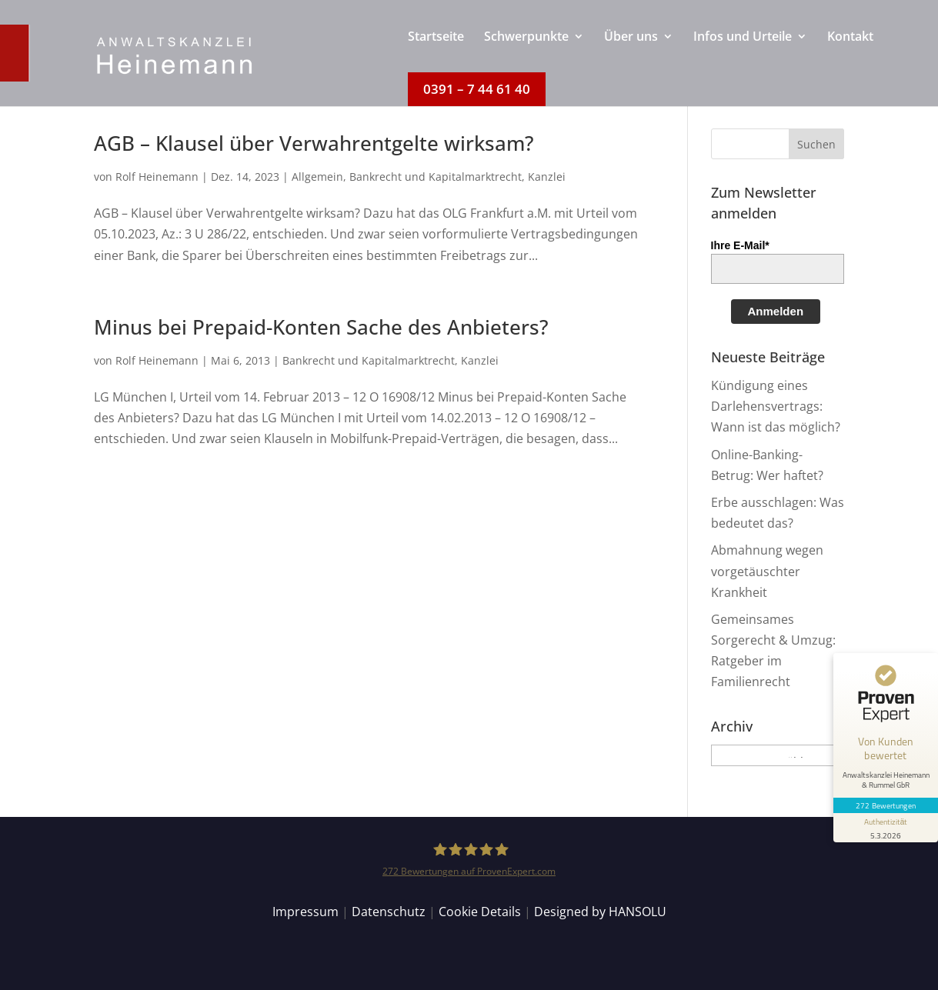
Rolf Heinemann (157, 176)
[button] (816, 143)
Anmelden (776, 311)
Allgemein (317, 176)
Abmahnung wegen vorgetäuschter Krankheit (767, 571)
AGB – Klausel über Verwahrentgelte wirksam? (314, 143)
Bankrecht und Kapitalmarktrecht (435, 176)
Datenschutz (389, 911)
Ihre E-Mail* (740, 245)
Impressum (305, 911)
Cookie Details (480, 911)
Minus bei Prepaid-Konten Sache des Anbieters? (321, 327)
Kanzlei (547, 176)
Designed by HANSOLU (600, 911)
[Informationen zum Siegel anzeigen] (885, 827)
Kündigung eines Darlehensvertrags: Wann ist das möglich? (775, 406)
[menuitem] (436, 51)
